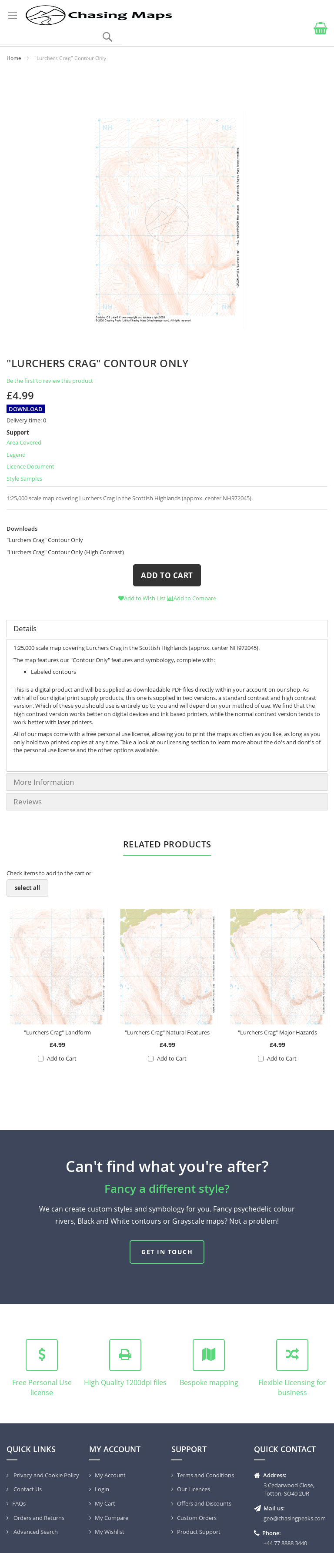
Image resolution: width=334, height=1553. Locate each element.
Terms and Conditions (205, 1475)
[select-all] (27, 888)
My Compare (111, 1518)
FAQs (19, 1503)
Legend (16, 455)
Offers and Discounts (204, 1503)
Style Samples (24, 478)
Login (102, 1489)
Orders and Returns (38, 1518)
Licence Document (30, 466)
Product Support (198, 1532)
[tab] (167, 628)
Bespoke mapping (209, 1382)
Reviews (27, 802)
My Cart (105, 1503)
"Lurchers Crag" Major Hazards (277, 1032)
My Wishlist (109, 1532)
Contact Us (27, 1489)
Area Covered (24, 442)
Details (25, 628)
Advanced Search (35, 1532)
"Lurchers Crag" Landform (57, 1032)
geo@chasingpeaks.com (295, 1518)
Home (14, 58)
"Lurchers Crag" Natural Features (167, 1032)
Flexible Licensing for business (292, 1387)
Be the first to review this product (50, 381)
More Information (43, 782)
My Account (110, 1475)
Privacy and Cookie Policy (45, 1475)
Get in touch (167, 1252)
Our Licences (193, 1489)
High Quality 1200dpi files (125, 1382)
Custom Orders (197, 1518)
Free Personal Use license (42, 1387)
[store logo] (98, 15)
